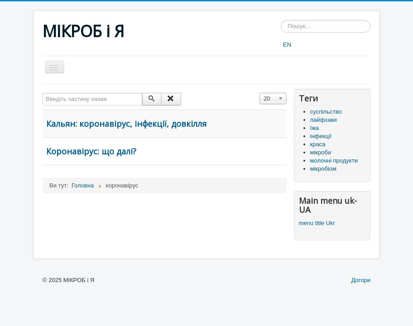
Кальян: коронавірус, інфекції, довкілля (126, 123)
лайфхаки (323, 119)
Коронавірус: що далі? (91, 151)
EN (287, 44)
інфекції (321, 136)
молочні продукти (334, 160)
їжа (314, 128)
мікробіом (323, 168)
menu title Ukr (317, 223)
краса (318, 144)
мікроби (320, 152)
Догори (360, 280)
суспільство (326, 111)
